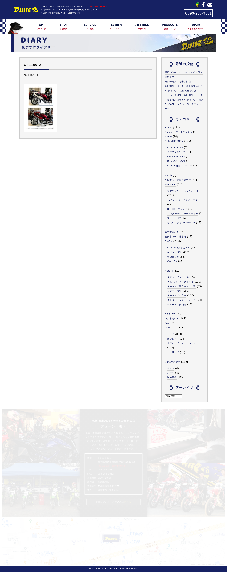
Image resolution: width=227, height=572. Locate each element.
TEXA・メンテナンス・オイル (183, 200)
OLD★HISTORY (174, 141)
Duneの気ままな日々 (178, 247)
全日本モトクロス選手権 (178, 180)
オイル (168, 175)
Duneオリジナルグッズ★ (178, 132)
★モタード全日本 (176, 295)
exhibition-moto (176, 156)
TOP (40, 26)
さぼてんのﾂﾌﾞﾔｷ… (177, 152)
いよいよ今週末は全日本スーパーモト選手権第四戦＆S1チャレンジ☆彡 (184, 97)
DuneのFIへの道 (176, 161)
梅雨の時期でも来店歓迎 (178, 81)
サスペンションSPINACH (181, 222)
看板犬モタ (173, 257)
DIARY (196, 26)
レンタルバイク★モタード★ (182, 213)
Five (167, 323)
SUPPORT (171, 327)
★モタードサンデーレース (181, 300)
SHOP (64, 26)
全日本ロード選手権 (175, 236)
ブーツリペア (174, 218)
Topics (168, 127)
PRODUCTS (169, 26)
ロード (170, 334)
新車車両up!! (172, 232)
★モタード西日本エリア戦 (181, 286)
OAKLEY (172, 261)
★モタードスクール (178, 277)
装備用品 (172, 377)
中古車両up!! (172, 318)
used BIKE (142, 26)
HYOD (168, 136)
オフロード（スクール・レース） (185, 343)
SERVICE (90, 26)
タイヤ (170, 368)
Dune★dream (175, 147)
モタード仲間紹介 (176, 304)
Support (116, 26)
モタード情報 (174, 291)
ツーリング (173, 352)
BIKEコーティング (177, 209)
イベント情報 (174, 252)
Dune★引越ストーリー (179, 165)
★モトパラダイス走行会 (180, 282)
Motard (169, 271)
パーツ (170, 373)
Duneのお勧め (172, 362)
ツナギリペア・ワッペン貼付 (182, 190)
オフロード (173, 338)
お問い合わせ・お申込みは (113, 502)
